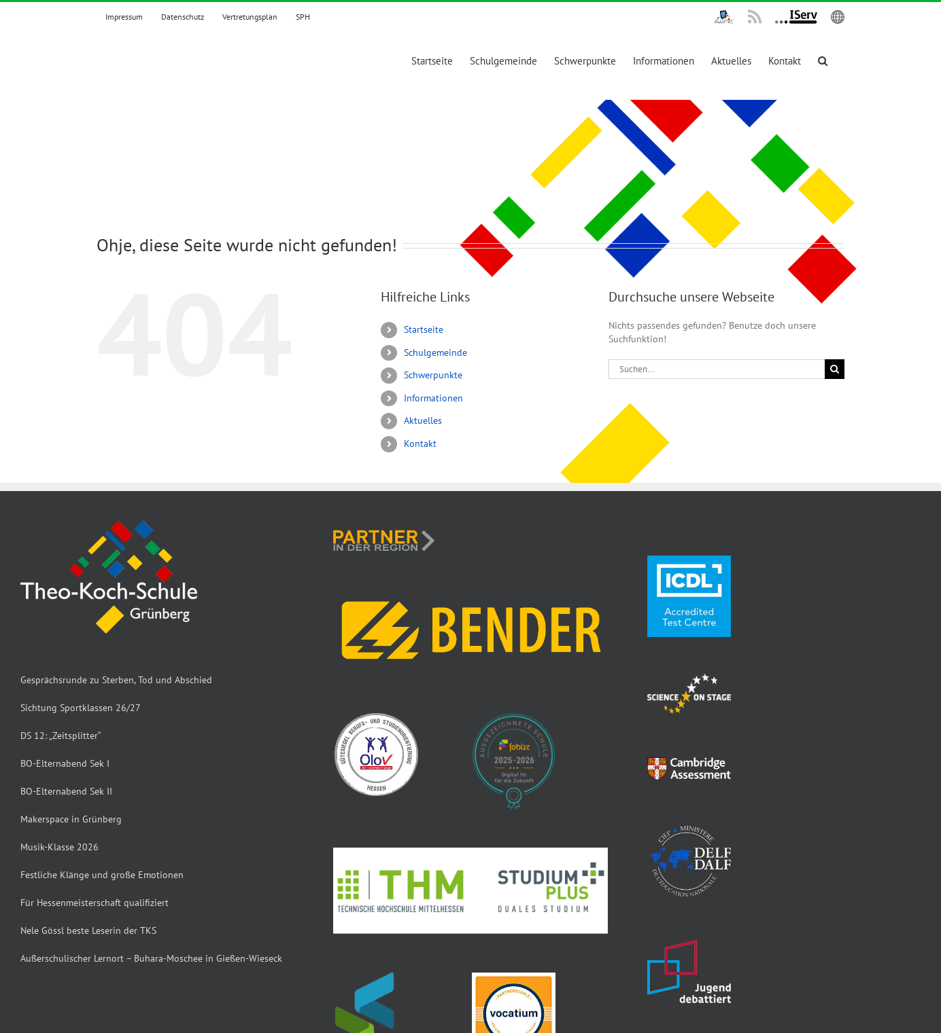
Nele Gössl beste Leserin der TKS (88, 930)
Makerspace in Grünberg (71, 819)
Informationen (433, 398)
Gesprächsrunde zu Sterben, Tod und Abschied (116, 680)
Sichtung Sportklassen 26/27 (80, 708)
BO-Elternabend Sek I (64, 763)
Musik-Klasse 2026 (59, 847)
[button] (822, 61)
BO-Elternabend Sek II (66, 791)
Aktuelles (423, 420)
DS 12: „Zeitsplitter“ (60, 735)
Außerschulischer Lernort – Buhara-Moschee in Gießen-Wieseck (151, 958)
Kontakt (420, 443)
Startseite (423, 329)
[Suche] (834, 369)
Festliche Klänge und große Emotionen (102, 875)
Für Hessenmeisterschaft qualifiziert (94, 902)
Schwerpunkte (433, 375)
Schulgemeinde (435, 352)
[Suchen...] (717, 369)
